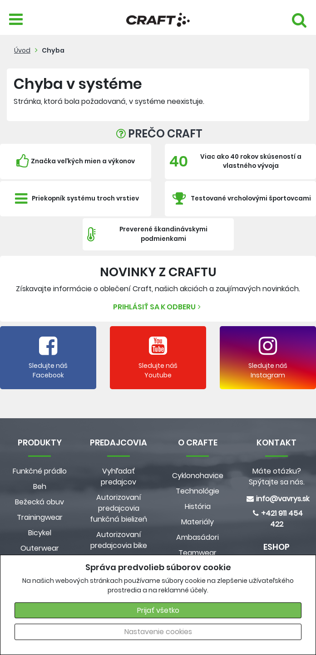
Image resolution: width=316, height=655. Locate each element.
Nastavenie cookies (158, 631)
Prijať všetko (158, 610)
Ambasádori (197, 537)
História (198, 506)
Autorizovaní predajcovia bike (118, 540)
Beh (39, 486)
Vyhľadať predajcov (118, 476)
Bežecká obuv (39, 502)
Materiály (197, 522)
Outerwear (39, 548)
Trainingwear (40, 517)
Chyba (53, 50)
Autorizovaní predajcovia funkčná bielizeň (118, 508)
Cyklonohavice (197, 475)
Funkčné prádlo (40, 471)
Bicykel (39, 533)
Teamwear (197, 552)
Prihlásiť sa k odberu (158, 307)
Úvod (22, 50)
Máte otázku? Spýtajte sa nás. (277, 476)
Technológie (197, 491)
